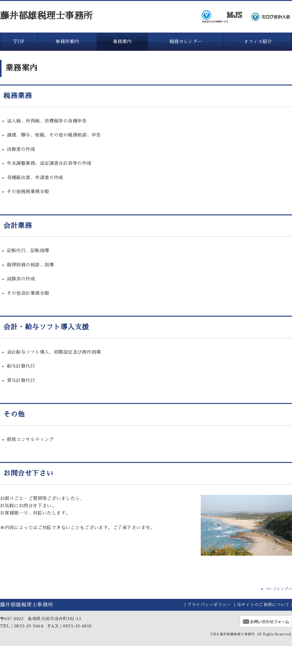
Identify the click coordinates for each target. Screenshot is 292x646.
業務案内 (122, 41)
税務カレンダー (185, 41)
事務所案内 (67, 41)
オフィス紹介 (258, 41)
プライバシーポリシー (209, 605)
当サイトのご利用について (263, 605)
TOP (18, 41)
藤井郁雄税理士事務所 (46, 15)
